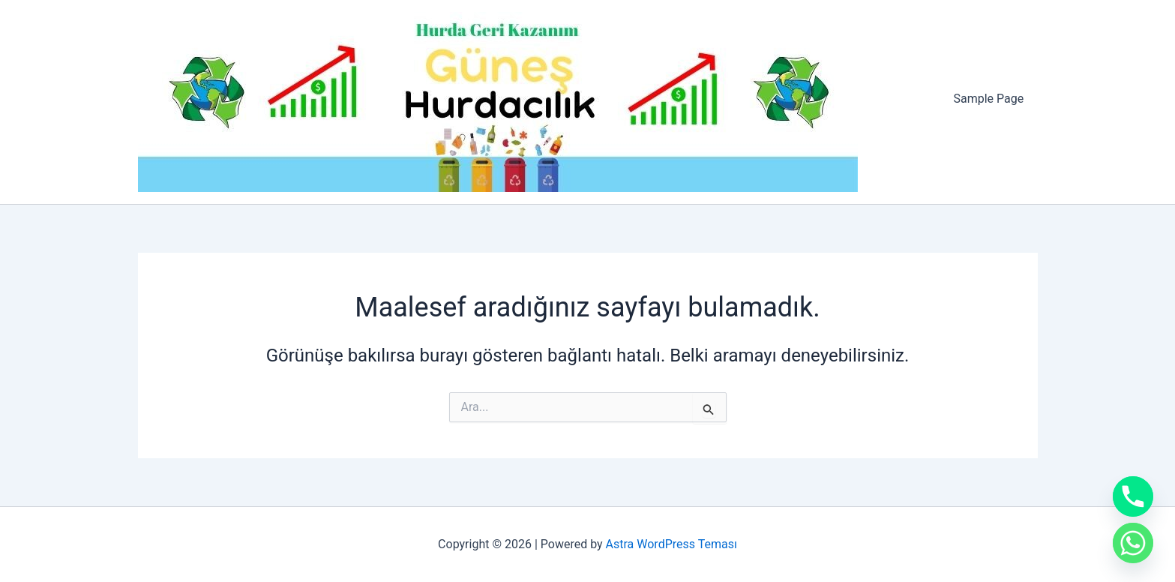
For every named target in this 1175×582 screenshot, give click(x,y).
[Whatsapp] (1133, 543)
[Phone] (1133, 496)
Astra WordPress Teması (671, 544)
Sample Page (990, 99)
